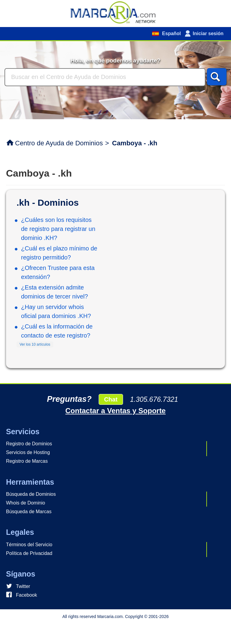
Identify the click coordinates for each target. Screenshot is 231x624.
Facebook (26, 595)
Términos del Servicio (29, 544)
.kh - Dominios (48, 202)
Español (171, 33)
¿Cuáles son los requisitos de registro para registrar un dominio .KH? (58, 229)
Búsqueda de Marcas (28, 511)
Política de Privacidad (29, 553)
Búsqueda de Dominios (31, 494)
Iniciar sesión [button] (208, 33)
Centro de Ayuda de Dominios (59, 143)
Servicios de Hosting (28, 452)
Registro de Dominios (29, 443)
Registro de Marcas (27, 461)
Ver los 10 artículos (35, 344)
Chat (110, 399)
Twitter (23, 586)
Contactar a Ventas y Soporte (115, 411)
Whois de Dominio (25, 502)
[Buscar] (105, 77)
